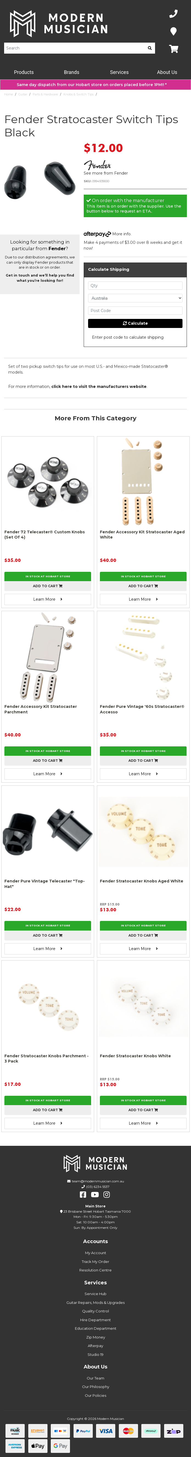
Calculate (135, 323)
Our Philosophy (95, 1386)
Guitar (22, 94)
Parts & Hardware (45, 94)
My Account (95, 1253)
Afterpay (95, 1345)
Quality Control (95, 1311)
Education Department (95, 1328)
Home (8, 94)
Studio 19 (95, 1354)
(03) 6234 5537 (97, 1187)
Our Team (95, 1378)
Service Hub (95, 1294)
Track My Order (95, 1261)
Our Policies (95, 1395)
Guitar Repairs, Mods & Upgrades (95, 1302)
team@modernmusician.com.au (98, 1181)
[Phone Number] (173, 13)
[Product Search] (74, 48)
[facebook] (83, 1194)
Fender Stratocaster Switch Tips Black (127, 94)
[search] (150, 48)
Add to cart (48, 586)
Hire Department (95, 1320)
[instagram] (106, 1194)
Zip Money (95, 1337)
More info (107, 233)
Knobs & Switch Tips (78, 94)
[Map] (173, 31)
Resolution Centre (95, 1270)
